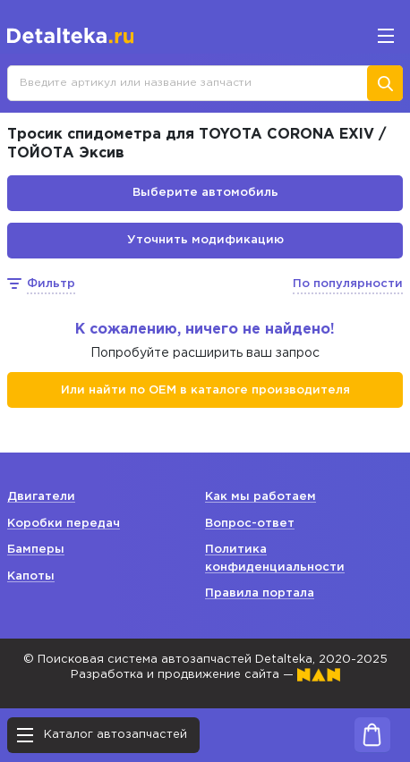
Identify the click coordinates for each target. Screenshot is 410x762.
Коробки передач (63, 524)
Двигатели (41, 497)
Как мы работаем (260, 497)
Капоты (31, 576)
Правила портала (259, 593)
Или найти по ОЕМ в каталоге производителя (205, 390)
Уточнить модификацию (205, 240)
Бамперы (35, 550)
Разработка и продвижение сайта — (205, 675)
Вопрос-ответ (250, 524)
